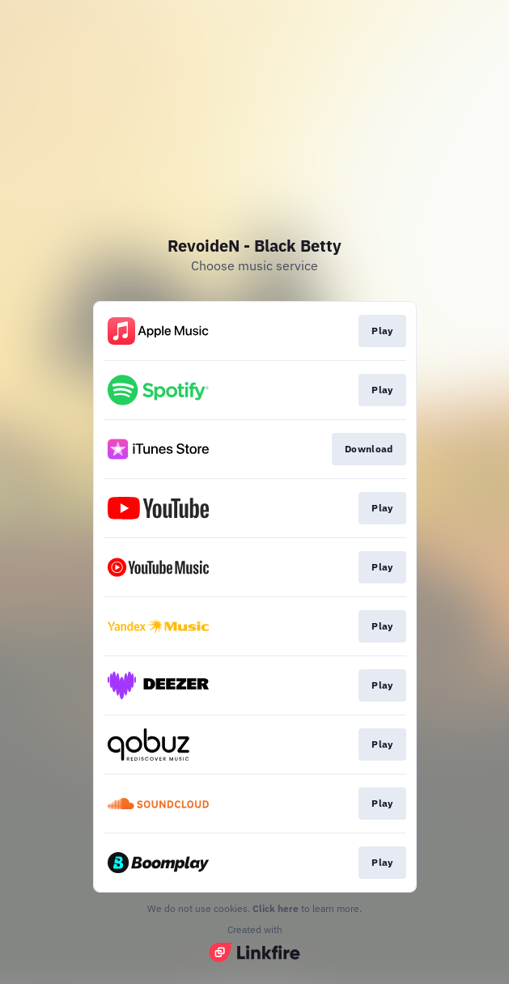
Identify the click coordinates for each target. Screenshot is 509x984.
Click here (275, 908)
